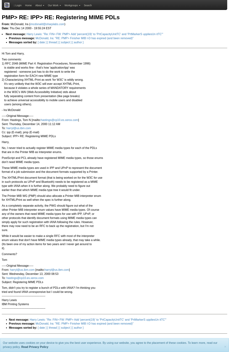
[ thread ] (52, 42)
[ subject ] (65, 42)
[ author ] (78, 42)
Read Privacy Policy (34, 346)
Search (88, 5)
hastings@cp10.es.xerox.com (59, 119)
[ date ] (42, 42)
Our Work (54, 5)
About (39, 5)
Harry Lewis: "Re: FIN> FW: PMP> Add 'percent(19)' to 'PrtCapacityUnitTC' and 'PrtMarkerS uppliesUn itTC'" (94, 34)
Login (18, 5)
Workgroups (72, 5)
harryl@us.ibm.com (18, 128)
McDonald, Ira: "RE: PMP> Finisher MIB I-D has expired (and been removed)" (85, 38)
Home (28, 5)
